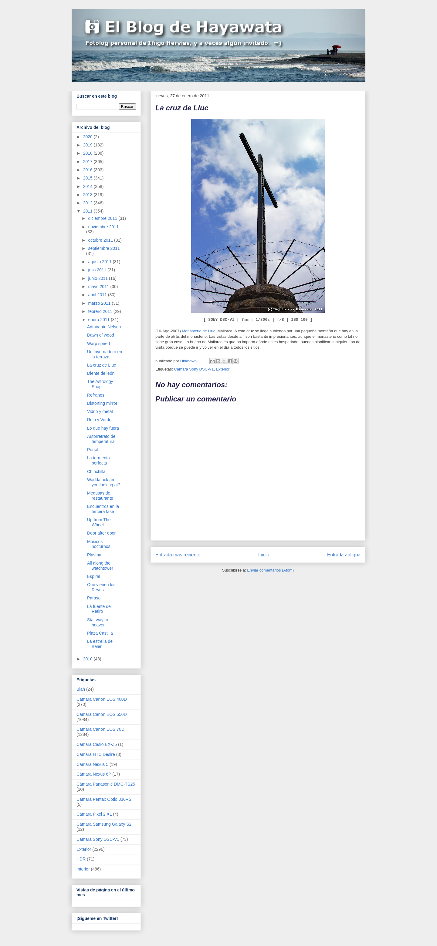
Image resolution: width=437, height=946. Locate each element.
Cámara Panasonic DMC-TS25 (105, 784)
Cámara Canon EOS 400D (101, 699)
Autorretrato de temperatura (101, 439)
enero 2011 (99, 319)
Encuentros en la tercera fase (103, 509)
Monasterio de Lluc (198, 331)
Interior (83, 869)
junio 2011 (98, 278)
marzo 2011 (100, 303)
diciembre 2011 (103, 218)
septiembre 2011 (104, 248)
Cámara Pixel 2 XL (94, 814)
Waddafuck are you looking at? (103, 482)
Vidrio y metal (100, 411)
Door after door (101, 533)
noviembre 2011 (103, 226)
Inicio (263, 554)
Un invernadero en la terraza (104, 354)
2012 (88, 202)
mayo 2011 (99, 286)
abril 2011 (98, 294)
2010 (88, 658)
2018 (88, 153)
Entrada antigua (344, 554)
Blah (80, 689)
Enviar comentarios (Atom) (270, 570)
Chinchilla (96, 471)
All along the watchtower (100, 566)
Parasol (94, 597)
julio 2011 (97, 269)
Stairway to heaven (97, 622)
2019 (88, 145)
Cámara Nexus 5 (92, 764)
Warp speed (98, 343)
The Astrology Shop (100, 384)
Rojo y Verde (99, 419)
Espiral (93, 576)
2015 (88, 178)
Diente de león (100, 373)
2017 (88, 161)
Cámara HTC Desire (95, 754)
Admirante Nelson (104, 326)
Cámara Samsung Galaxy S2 (103, 824)
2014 (88, 186)
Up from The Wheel (99, 522)
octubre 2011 (101, 240)
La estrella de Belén (100, 644)
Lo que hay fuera (103, 428)
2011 (88, 211)
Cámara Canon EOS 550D (101, 714)
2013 (88, 194)
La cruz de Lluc (101, 365)
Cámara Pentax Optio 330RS (103, 799)
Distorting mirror (102, 403)
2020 (88, 136)
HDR (81, 859)
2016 (88, 169)
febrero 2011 (100, 311)
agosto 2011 (100, 261)
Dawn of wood (100, 335)
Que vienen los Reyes (101, 587)
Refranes (95, 395)
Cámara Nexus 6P (93, 774)
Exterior (222, 369)
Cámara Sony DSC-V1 (194, 369)
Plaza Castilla (100, 633)
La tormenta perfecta (98, 460)
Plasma (94, 554)
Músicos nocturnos (98, 544)
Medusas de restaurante (100, 496)
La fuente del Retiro (99, 609)
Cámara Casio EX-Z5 (96, 744)
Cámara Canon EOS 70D (100, 729)
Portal (92, 449)
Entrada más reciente (177, 554)
